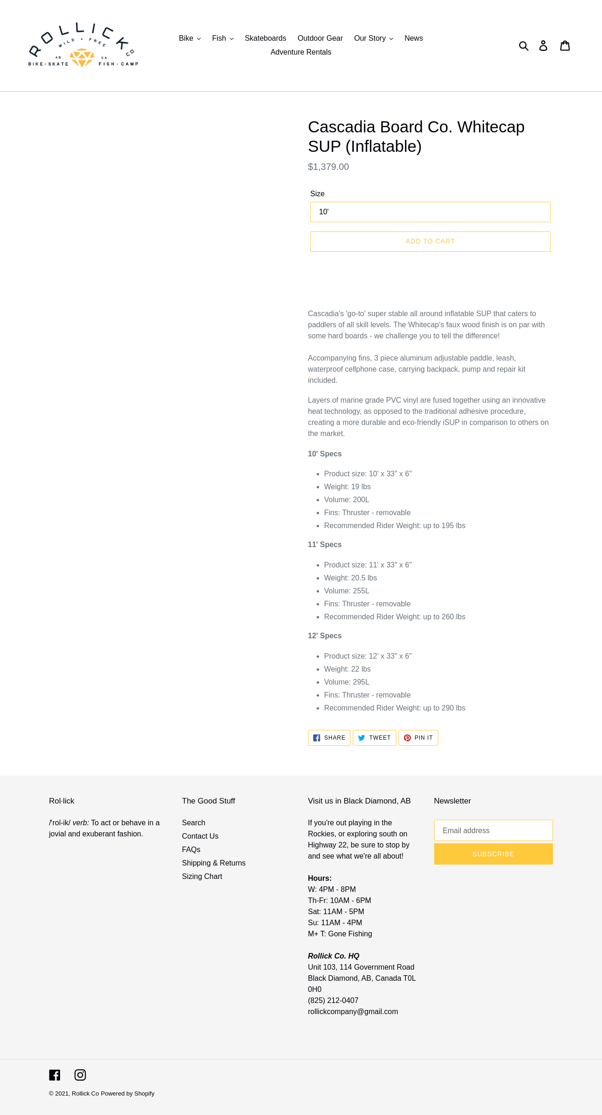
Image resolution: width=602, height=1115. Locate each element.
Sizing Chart (202, 876)
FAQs (191, 849)
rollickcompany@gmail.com (353, 1011)
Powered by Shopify (127, 1093)
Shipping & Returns (214, 863)
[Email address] (493, 830)
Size (317, 194)
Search (194, 823)
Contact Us (200, 836)
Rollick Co (85, 1093)
